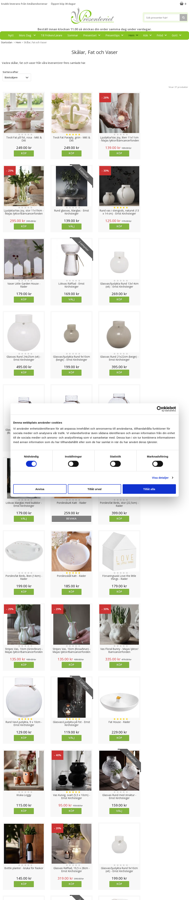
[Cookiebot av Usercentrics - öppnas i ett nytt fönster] (159, 409)
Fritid (163, 35)
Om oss (5, 876)
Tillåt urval (94, 488)
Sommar (72, 35)
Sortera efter (10, 72)
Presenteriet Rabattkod (15, 882)
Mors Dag (28, 35)
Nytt (11, 35)
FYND (103, 44)
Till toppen (94, 846)
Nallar (4, 888)
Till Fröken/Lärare (51, 35)
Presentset (92, 35)
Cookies (6, 859)
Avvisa (39, 488)
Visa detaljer (160, 477)
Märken (89, 43)
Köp (23, 153)
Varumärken (8, 865)
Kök (148, 35)
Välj (24, 226)
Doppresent (8, 893)
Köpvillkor (7, 870)
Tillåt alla (149, 488)
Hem (134, 35)
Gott (177, 35)
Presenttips (115, 35)
